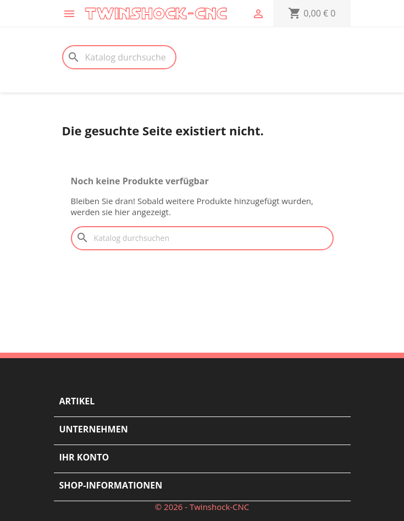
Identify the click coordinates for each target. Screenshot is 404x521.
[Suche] (119, 57)
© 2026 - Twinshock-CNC (202, 506)
